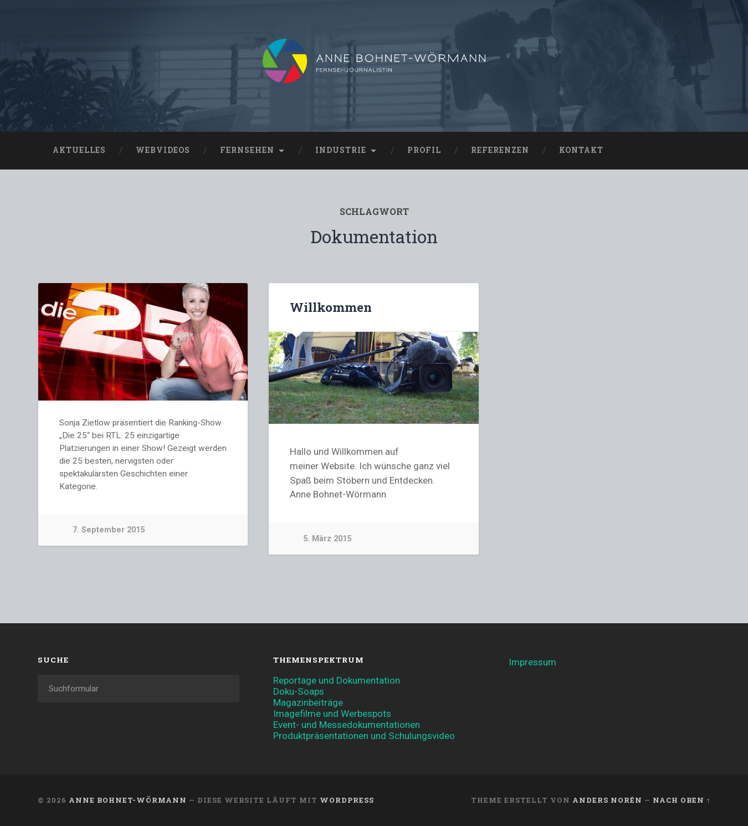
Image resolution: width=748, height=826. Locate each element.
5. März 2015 (327, 538)
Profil (424, 150)
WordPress (347, 800)
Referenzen (500, 150)
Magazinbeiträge (308, 702)
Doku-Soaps (298, 691)
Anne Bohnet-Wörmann (128, 800)
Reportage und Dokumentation (336, 680)
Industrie (340, 150)
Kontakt (581, 150)
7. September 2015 (109, 530)
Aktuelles (79, 150)
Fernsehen (247, 150)
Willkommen (331, 307)
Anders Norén (607, 800)
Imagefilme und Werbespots (332, 713)
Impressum (532, 662)
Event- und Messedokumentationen (346, 724)
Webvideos (163, 150)
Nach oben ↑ (681, 800)
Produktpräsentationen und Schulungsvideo (364, 735)
